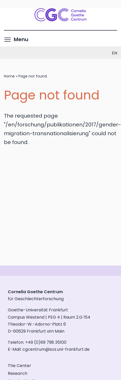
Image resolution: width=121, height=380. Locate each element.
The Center (19, 366)
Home (9, 76)
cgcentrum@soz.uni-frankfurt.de (56, 349)
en (114, 53)
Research (17, 373)
